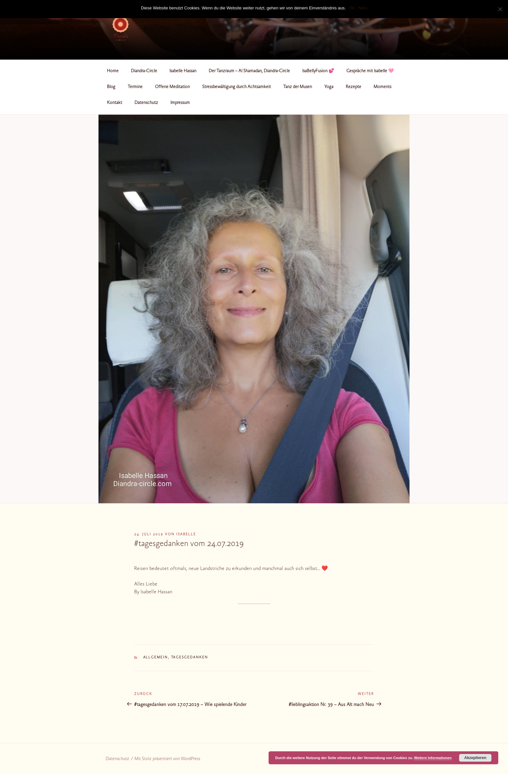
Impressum (180, 103)
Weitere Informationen (433, 758)
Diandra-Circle (144, 71)
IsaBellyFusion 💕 (318, 71)
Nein (362, 8)
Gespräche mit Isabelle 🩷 (370, 71)
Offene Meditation (172, 87)
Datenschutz (146, 103)
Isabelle (186, 534)
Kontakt (114, 103)
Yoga (328, 87)
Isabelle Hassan (182, 71)
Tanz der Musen (297, 87)
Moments (382, 87)
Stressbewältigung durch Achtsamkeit (236, 87)
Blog (111, 87)
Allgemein (155, 657)
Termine (135, 87)
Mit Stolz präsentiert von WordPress (167, 759)
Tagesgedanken (189, 657)
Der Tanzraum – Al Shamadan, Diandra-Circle (249, 71)
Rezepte (353, 87)
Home (113, 71)
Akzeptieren (475, 758)
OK (352, 8)
